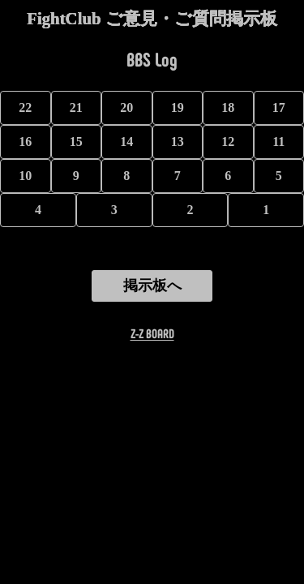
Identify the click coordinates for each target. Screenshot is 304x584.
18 (227, 107)
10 (25, 175)
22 (25, 107)
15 (76, 141)
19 (177, 107)
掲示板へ (152, 285)
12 (227, 141)
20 (126, 107)
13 (177, 141)
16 (25, 141)
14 (126, 141)
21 (76, 107)
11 (278, 141)
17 (278, 107)
